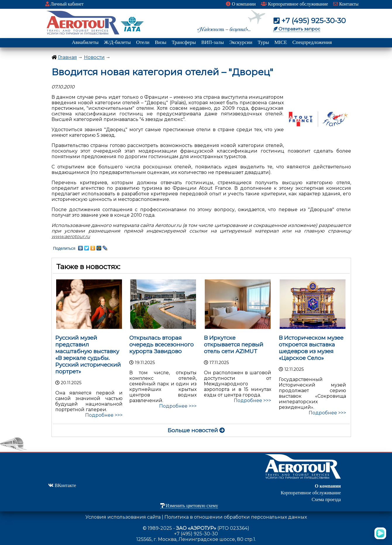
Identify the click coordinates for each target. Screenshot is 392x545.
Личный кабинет (64, 3)
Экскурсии (240, 42)
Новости (94, 57)
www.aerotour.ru (70, 236)
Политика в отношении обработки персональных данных (235, 517)
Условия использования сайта (123, 517)
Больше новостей (196, 430)
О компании (241, 3)
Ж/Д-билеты (117, 42)
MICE (280, 42)
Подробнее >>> (104, 415)
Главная (67, 57)
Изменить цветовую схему (189, 505)
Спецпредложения (312, 42)
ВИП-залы (212, 42)
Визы (160, 42)
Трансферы (184, 42)
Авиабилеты (85, 42)
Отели (142, 42)
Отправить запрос (296, 29)
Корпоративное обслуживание (294, 3)
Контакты (345, 3)
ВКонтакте (62, 485)
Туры (263, 42)
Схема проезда (326, 499)
